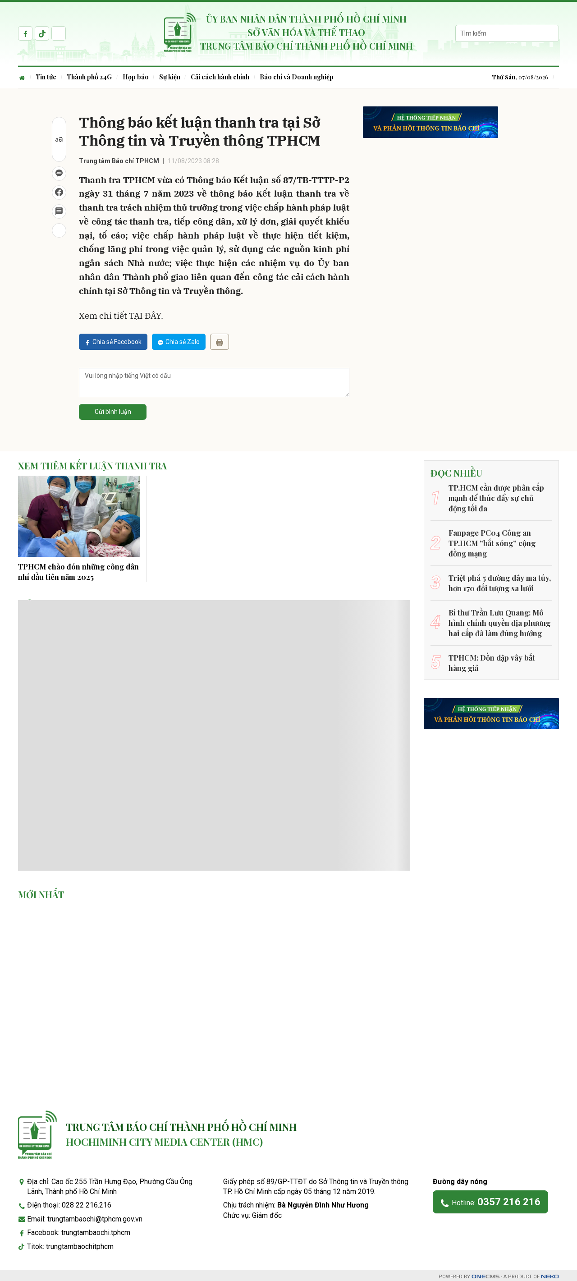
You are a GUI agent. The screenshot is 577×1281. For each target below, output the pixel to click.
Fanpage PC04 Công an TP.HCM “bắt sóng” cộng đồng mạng (491, 542)
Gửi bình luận (113, 411)
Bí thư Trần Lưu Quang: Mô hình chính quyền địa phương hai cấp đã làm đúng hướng (499, 620)
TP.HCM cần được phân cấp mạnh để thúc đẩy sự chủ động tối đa (500, 497)
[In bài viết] (59, 230)
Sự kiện (171, 77)
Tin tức (46, 77)
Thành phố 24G (90, 77)
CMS (485, 1273)
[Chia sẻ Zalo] (59, 173)
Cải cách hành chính (221, 77)
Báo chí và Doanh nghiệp (299, 77)
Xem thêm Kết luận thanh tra (93, 466)
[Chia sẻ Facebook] (59, 192)
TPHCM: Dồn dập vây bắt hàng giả (491, 659)
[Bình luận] (59, 211)
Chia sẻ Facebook (113, 341)
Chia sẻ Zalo (179, 341)
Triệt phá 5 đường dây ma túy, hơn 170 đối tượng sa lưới (499, 581)
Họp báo (137, 77)
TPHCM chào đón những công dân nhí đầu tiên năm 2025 (78, 571)
